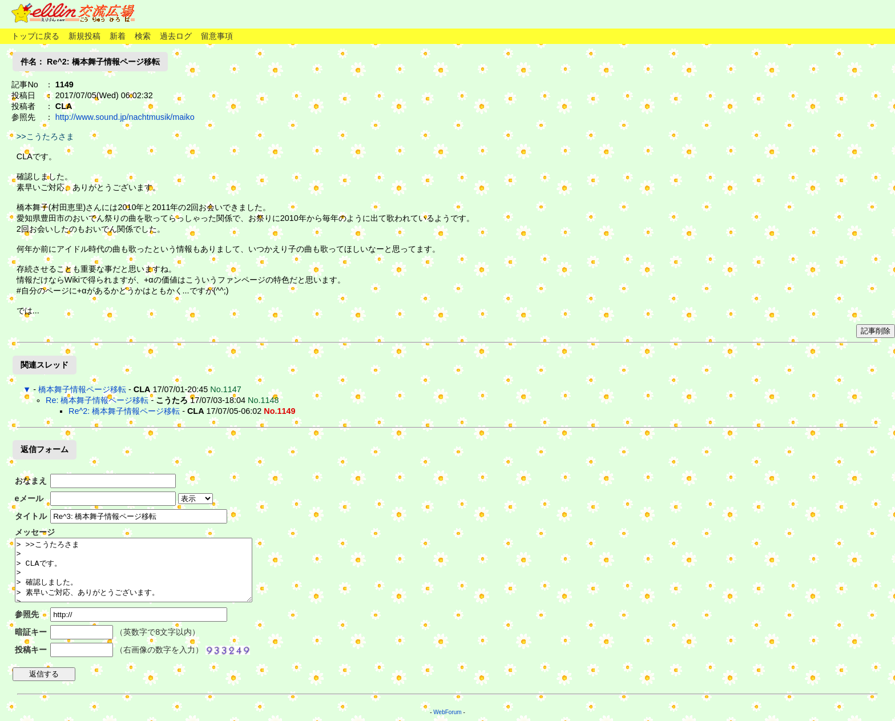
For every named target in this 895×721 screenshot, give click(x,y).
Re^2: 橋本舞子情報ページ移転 (124, 411)
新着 (118, 36)
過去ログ (176, 36)
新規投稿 (84, 36)
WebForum (447, 712)
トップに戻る (35, 36)
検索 (143, 36)
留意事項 (217, 36)
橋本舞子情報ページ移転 (82, 389)
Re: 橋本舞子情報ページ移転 (97, 400)
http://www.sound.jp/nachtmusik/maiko (125, 117)
